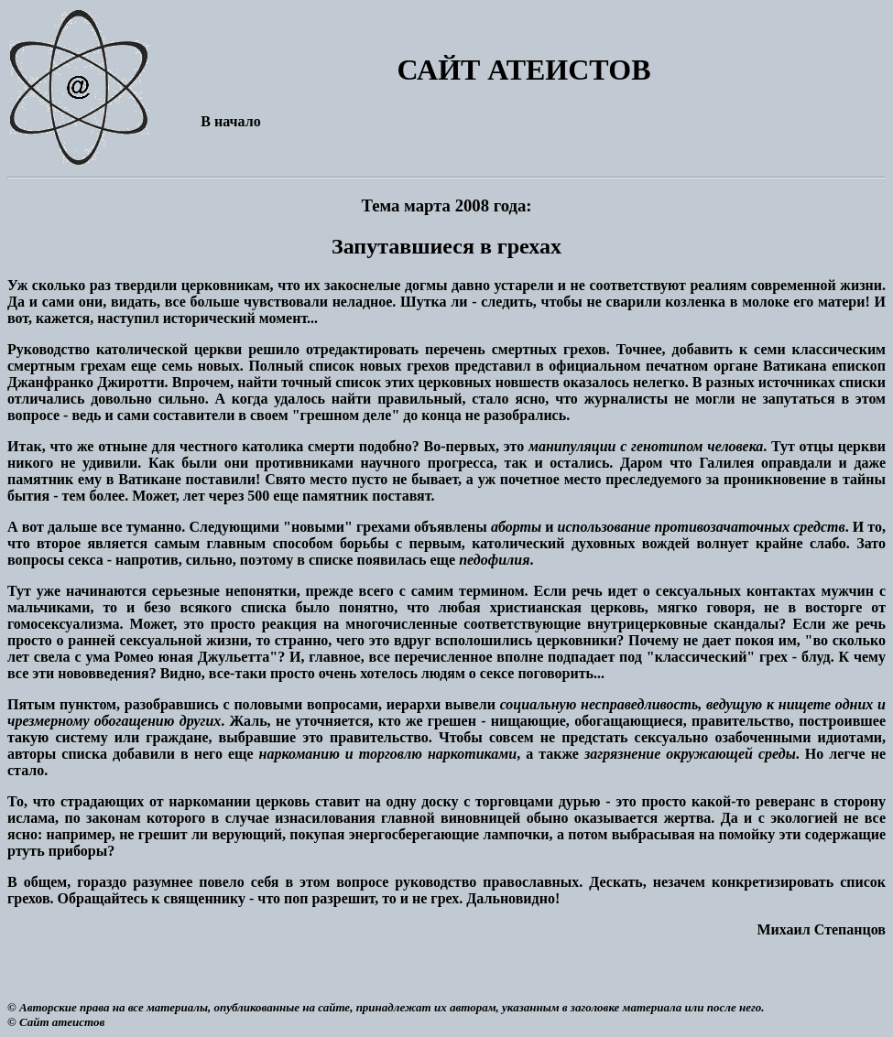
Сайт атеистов (61, 1022)
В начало (230, 121)
